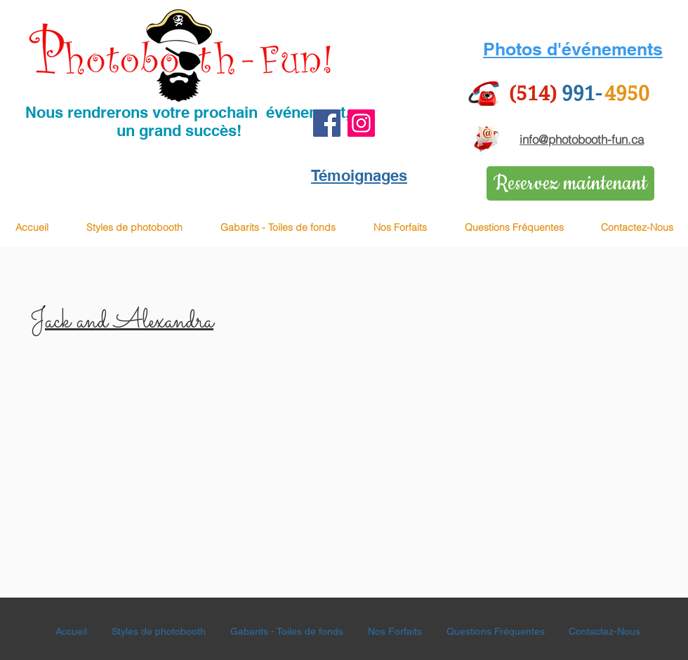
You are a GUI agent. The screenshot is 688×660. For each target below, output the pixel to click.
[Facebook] (326, 123)
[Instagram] (361, 123)
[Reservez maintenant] (570, 183)
